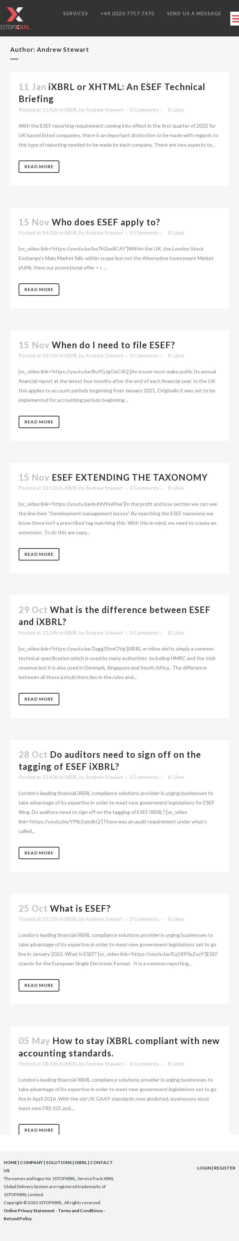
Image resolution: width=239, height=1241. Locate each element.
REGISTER (224, 1168)
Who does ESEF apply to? (106, 222)
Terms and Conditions (80, 1210)
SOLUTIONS (59, 1162)
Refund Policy (18, 1218)
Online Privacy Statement (29, 1210)
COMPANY (31, 1162)
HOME (10, 1162)
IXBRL (81, 1162)
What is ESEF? (80, 908)
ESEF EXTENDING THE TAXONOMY (130, 477)
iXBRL (71, 109)
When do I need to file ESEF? (113, 345)
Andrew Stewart (105, 109)
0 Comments (144, 109)
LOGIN (204, 1168)
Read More (39, 166)
